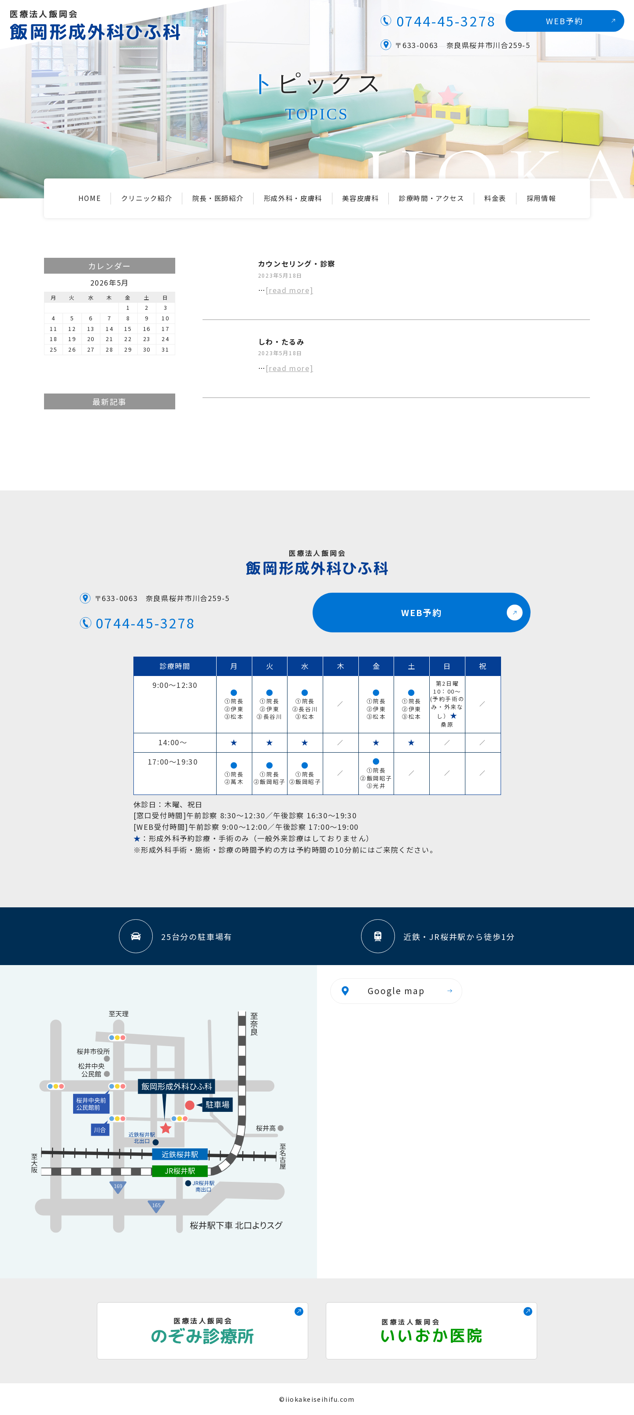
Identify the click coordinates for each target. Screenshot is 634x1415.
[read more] (289, 290)
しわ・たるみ (281, 341)
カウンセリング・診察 (296, 263)
